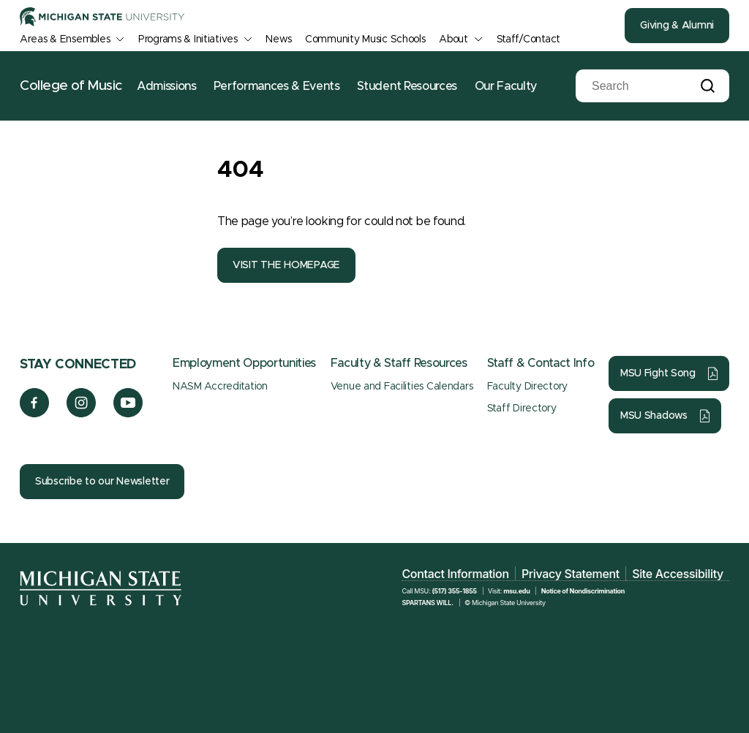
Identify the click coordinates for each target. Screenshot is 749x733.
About (453, 39)
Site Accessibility (677, 573)
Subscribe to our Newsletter (102, 481)
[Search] (641, 86)
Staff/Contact (528, 39)
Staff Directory (522, 408)
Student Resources (407, 86)
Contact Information (455, 573)
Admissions (167, 86)
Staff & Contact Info (541, 363)
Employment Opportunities (244, 363)
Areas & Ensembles (65, 39)
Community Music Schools (365, 39)
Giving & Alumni (677, 25)
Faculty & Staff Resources (399, 363)
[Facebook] (34, 413)
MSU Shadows (654, 416)
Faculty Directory (527, 386)
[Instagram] (82, 413)
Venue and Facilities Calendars (402, 386)
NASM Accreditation (220, 386)
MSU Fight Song (658, 373)
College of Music (71, 86)
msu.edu (516, 591)
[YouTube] (128, 413)
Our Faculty (506, 86)
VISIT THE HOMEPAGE (286, 265)
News (278, 39)
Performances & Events (276, 86)
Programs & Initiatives (188, 39)
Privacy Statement (571, 573)
